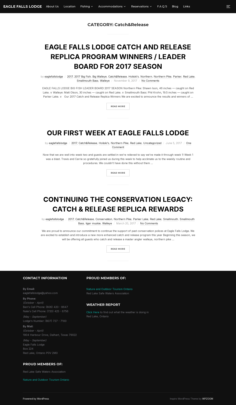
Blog (186, 6)
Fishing (97, 6)
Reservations (152, 6)
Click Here (92, 312)
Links (197, 6)
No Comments (150, 80)
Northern (146, 76)
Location (80, 6)
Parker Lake (140, 219)
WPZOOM (207, 398)
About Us (63, 6)
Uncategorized (152, 143)
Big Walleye (99, 76)
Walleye (105, 80)
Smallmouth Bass (87, 80)
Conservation (104, 219)
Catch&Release (117, 76)
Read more (120, 106)
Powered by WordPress (36, 398)
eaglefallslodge (54, 76)
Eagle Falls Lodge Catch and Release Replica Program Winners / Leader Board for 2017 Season (118, 56)
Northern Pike (162, 76)
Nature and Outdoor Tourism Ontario (46, 379)
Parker (177, 76)
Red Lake (189, 76)
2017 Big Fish (82, 76)
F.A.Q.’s (173, 6)
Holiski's (133, 76)
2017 (70, 76)
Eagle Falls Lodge (28, 6)
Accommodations (123, 6)
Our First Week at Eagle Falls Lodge (118, 133)
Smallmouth (170, 219)
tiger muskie (93, 223)
